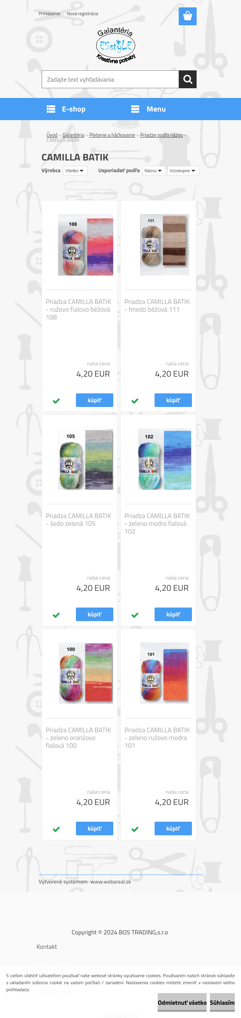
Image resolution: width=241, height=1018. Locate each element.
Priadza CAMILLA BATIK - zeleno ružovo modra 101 (157, 737)
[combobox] (154, 170)
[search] (188, 79)
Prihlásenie (49, 13)
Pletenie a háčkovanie (112, 135)
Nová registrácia (83, 13)
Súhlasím (222, 1002)
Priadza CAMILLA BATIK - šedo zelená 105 (78, 519)
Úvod (52, 135)
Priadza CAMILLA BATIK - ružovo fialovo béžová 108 (78, 309)
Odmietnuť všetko (182, 1002)
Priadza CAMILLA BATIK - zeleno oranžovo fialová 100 (78, 737)
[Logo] (115, 45)
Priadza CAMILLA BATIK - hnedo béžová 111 (157, 305)
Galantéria (73, 135)
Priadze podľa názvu (161, 135)
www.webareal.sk (110, 881)
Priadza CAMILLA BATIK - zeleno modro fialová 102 (157, 523)
